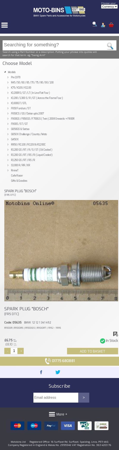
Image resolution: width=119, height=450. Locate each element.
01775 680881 (60, 361)
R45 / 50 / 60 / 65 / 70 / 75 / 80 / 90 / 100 (32, 82)
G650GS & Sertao (20, 129)
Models (12, 72)
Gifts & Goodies (19, 181)
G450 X (15, 139)
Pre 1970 (15, 77)
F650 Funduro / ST (21, 108)
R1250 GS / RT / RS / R (23, 160)
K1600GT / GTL (19, 103)
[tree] (59, 126)
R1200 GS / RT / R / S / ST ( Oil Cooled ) (31, 150)
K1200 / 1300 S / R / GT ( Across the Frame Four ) (37, 98)
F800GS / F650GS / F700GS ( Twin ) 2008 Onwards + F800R (43, 118)
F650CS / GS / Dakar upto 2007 (27, 113)
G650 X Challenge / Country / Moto (29, 134)
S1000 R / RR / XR (20, 165)
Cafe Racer (17, 175)
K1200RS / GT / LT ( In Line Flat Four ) (30, 93)
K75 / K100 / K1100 (21, 87)
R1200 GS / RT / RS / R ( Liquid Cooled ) (32, 155)
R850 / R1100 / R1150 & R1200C (28, 144)
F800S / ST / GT (19, 124)
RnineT (15, 170)
